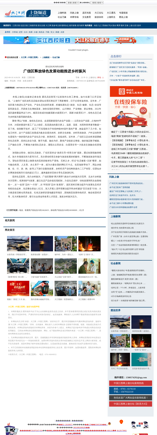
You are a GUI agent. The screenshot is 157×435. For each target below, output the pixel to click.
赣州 (122, 25)
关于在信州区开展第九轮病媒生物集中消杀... (129, 232)
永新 (62, 32)
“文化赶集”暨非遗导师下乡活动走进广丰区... (128, 80)
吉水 (26, 32)
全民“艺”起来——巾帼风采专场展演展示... (128, 292)
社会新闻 (116, 263)
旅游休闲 (99, 17)
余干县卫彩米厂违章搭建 (120, 187)
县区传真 (86, 13)
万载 (47, 32)
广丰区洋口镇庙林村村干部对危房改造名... (127, 183)
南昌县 (41, 32)
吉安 (135, 25)
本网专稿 (74, 17)
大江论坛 (99, 13)
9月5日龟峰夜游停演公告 (121, 296)
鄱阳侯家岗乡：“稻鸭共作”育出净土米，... (128, 283)
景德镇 (105, 25)
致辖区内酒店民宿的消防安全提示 (125, 254)
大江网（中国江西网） (30, 57)
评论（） (101, 77)
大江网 (48, 25)
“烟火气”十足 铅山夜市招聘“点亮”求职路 (127, 249)
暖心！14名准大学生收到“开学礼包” (125, 241)
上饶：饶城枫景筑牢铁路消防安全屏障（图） (129, 275)
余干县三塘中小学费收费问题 (122, 203)
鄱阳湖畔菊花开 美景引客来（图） (125, 279)
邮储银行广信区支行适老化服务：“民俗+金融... (129, 67)
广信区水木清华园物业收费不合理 (123, 207)
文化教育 (86, 17)
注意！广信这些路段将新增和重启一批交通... (129, 245)
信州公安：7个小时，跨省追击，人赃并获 (128, 288)
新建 (57, 32)
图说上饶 (123, 17)
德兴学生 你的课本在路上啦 (122, 228)
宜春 (126, 25)
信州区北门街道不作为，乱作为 (122, 195)
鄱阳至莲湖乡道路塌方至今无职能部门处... (127, 199)
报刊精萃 (80, 25)
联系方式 (141, 404)
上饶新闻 (116, 216)
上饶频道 (46, 57)
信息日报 (24, 25)
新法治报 (41, 25)
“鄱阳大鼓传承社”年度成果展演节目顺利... (128, 270)
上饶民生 (111, 17)
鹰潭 (118, 25)
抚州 (139, 25)
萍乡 (110, 25)
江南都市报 (32, 25)
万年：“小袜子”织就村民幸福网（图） (125, 76)
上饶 (131, 25)
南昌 (96, 25)
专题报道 (123, 13)
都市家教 (73, 25)
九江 (100, 25)
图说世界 (116, 310)
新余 (114, 25)
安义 (52, 32)
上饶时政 (62, 13)
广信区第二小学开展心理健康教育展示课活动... (129, 71)
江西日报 (16, 25)
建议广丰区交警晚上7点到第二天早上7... (126, 191)
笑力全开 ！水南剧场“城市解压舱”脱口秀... (128, 301)
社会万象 (62, 17)
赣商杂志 (65, 25)
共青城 (15, 32)
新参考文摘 (56, 25)
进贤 (21, 32)
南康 (31, 32)
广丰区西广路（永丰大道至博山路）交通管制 (129, 236)
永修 (36, 32)
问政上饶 (74, 13)
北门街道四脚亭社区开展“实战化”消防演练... (128, 63)
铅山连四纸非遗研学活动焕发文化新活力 (127, 223)
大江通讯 (111, 13)
